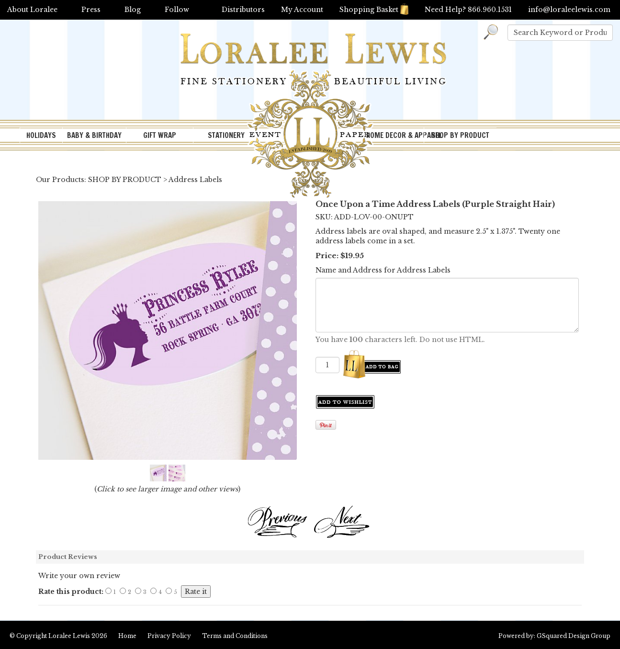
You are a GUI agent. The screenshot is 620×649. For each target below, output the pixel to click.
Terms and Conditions (235, 635)
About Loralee (32, 9)
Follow (177, 9)
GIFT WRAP (159, 135)
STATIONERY (226, 135)
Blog (132, 9)
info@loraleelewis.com (569, 9)
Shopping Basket (373, 9)
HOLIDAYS (41, 135)
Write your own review (79, 575)
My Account (302, 9)
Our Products (60, 179)
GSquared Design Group (573, 635)
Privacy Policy (169, 635)
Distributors (243, 9)
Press (91, 9)
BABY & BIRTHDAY (94, 135)
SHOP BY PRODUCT (460, 135)
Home (127, 635)
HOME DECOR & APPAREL (395, 135)
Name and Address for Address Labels (383, 270)
